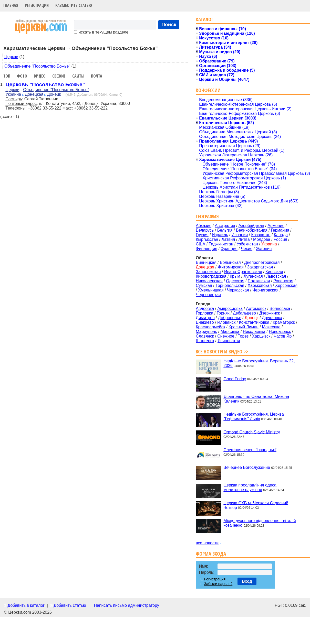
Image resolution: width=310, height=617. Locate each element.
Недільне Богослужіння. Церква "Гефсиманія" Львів (253, 416)
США (200, 244)
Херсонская (286, 285)
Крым (235, 276)
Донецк (54, 94)
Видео (40, 76)
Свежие (59, 76)
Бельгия (225, 230)
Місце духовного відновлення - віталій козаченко (259, 522)
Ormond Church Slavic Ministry (251, 432)
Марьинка (230, 331)
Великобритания (251, 230)
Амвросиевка (230, 308)
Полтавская (259, 281)
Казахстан (261, 235)
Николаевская (209, 281)
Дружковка (272, 318)
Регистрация (37, 5)
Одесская (235, 281)
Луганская (253, 276)
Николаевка (254, 331)
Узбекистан (247, 244)
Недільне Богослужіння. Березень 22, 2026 (259, 363)
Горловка (204, 313)
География (207, 216)
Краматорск (284, 322)
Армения (275, 225)
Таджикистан (221, 244)
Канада (281, 235)
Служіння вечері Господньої (249, 450)
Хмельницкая (211, 290)
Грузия (202, 235)
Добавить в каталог (25, 605)
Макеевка (271, 327)
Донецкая (34, 94)
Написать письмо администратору (126, 605)
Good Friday (234, 378)
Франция (229, 248)
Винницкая (206, 262)
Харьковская (259, 285)
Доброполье (229, 318)
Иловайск (226, 322)
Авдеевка (205, 308)
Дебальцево (244, 313)
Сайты (78, 76)
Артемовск (256, 308)
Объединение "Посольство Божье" (37, 66)
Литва (244, 239)
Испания (240, 235)
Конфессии (208, 90)
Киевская (274, 271)
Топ (6, 76)
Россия (280, 239)
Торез (243, 336)
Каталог (204, 19)
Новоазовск (280, 331)
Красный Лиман (244, 327)
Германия (280, 230)
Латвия (228, 239)
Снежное (225, 336)
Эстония (264, 248)
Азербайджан (251, 225)
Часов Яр (283, 336)
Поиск (168, 24)
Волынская (230, 262)
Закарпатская (260, 267)
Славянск (205, 336)
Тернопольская (229, 285)
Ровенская (283, 281)
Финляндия (206, 248)
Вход (247, 581)
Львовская (276, 276)
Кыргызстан (207, 239)
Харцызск (261, 336)
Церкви (11, 57)
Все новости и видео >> (222, 351)
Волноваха (280, 308)
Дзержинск (269, 313)
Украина (13, 94)
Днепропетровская (262, 262)
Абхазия (203, 225)
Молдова (261, 239)
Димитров (205, 318)
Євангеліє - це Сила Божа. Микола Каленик (256, 398)
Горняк (223, 313)
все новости (207, 543)
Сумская (204, 285)
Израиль (220, 235)
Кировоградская (211, 276)
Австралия (225, 225)
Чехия (246, 248)
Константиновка (254, 322)
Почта (96, 76)
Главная (10, 5)
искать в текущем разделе (101, 32)
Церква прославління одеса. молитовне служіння (250, 487)
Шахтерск (205, 341)
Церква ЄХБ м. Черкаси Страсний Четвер (255, 505)
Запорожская (208, 271)
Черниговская (265, 290)
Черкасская (238, 290)
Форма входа (211, 553)
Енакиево (205, 322)
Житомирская (231, 267)
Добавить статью (70, 605)
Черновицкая (208, 295)
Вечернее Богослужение (246, 467)
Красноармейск (210, 327)
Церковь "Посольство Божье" (45, 84)
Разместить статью (73, 5)
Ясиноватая (229, 341)
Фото (22, 76)
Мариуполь (206, 331)
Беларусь (205, 230)
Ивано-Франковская (243, 271)
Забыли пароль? (218, 584)
